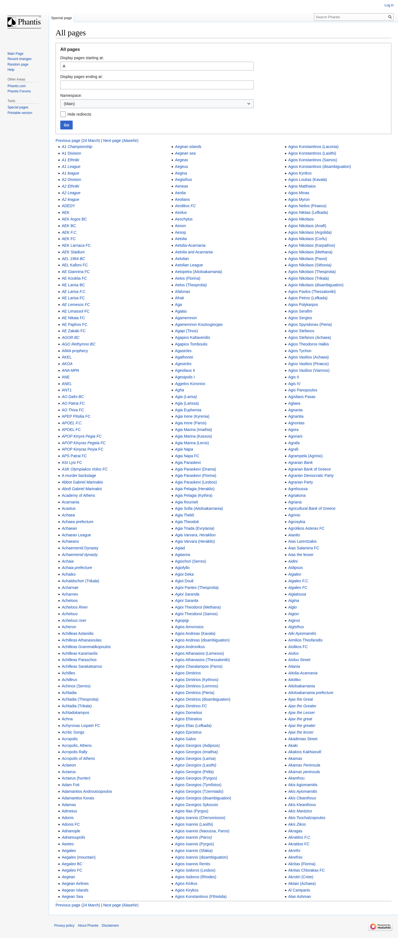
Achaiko (68, 574)
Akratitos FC (299, 844)
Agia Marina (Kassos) (193, 436)
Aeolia (180, 193)
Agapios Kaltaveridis (192, 337)
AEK (65, 212)
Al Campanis (299, 890)
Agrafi (293, 449)
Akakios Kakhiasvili (304, 752)
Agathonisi (184, 357)
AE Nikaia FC (73, 318)
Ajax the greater (302, 725)
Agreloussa (298, 489)
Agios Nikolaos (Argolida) (310, 232)
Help (10, 70)
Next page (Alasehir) (121, 140)
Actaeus (69, 772)
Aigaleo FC (297, 587)
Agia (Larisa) (186, 396)
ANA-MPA (70, 370)
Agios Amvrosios (189, 627)
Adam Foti (70, 785)
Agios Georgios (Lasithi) (195, 765)
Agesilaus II (185, 370)
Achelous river (74, 620)
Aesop (180, 232)
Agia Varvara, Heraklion (195, 535)
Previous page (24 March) (78, 140)
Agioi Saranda (187, 594)
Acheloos (70, 600)
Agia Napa (184, 449)
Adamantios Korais (78, 798)
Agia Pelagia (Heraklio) (194, 489)
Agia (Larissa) (187, 403)
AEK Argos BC (74, 219)
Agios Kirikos (186, 883)
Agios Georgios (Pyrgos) (196, 778)
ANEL (67, 383)
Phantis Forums (19, 91)
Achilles (68, 673)
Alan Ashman (299, 896)
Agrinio (294, 515)
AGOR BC (71, 337)
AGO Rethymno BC (78, 344)
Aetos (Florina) (187, 278)
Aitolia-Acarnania (303, 673)
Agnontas (296, 423)
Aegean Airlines (75, 883)
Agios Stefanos (301, 331)
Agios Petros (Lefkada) (308, 298)
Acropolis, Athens (76, 745)
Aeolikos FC (185, 206)
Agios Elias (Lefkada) (193, 725)
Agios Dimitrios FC (191, 706)
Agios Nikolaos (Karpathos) (311, 245)
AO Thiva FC (73, 410)
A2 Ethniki (70, 186)
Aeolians (182, 199)
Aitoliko (294, 679)
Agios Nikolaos (301, 219)
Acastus (68, 508)
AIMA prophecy (75, 351)
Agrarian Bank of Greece (309, 469)
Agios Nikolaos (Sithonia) (309, 265)
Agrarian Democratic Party (311, 475)
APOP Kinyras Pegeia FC (84, 443)
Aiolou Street (299, 660)
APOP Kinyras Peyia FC (82, 449)
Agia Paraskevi (188, 462)
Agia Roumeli (186, 502)
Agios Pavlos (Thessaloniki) (312, 291)
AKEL (67, 357)
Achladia (69, 692)
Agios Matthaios (302, 186)
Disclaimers (110, 925)
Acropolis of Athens (78, 758)
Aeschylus (184, 219)
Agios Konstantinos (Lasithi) (312, 153)
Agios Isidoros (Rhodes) (195, 877)
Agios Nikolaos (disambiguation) (316, 285)
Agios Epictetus (188, 732)
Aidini (293, 561)
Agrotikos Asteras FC (306, 528)
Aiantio (294, 535)
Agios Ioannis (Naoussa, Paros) (202, 831)
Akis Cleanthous (302, 798)
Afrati (179, 298)
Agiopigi (182, 620)
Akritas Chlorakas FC (306, 870)
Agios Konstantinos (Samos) (312, 160)
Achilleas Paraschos (79, 660)
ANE (66, 377)
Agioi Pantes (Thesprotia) (197, 587)
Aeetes (68, 844)
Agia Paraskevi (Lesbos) (196, 482)
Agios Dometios (188, 712)
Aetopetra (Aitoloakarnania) (198, 271)
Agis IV (294, 383)
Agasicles (183, 351)
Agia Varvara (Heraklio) (195, 541)
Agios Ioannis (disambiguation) (201, 857)
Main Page (15, 54)
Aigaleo (294, 574)
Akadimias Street (303, 739)
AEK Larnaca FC (76, 245)
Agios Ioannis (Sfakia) (194, 850)
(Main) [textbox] (69, 104)
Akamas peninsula (304, 772)
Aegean (68, 877)
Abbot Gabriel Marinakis (82, 482)
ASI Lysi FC (72, 462)
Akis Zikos (297, 824)
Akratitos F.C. (299, 837)
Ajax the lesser (301, 732)
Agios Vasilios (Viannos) (309, 370)
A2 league (70, 199)
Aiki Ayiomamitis (302, 633)
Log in (389, 5)
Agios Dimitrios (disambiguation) (203, 699)
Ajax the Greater (302, 706)
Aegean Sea (72, 896)
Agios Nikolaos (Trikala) (308, 278)
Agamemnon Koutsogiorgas (199, 324)
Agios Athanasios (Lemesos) (199, 653)
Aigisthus (296, 627)
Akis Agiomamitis (303, 785)
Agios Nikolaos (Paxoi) (307, 258)
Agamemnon (186, 318)
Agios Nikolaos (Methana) (310, 252)
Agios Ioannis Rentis (192, 864)
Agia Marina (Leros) (192, 443)
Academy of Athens (78, 495)
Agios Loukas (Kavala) (307, 179)
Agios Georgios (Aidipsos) (197, 745)
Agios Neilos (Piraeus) (307, 206)
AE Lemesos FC (76, 304)
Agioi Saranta (186, 600)
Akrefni (294, 850)
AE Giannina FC (76, 271)
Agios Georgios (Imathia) (196, 752)
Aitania (294, 666)
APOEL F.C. (72, 423)
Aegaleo (69, 850)
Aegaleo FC (72, 870)
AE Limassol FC (75, 311)
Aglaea (294, 403)
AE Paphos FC (74, 324)
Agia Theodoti (187, 521)
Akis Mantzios (300, 811)
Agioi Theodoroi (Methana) (198, 607)
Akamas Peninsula (304, 765)
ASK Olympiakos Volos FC (85, 469)
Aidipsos (295, 567)
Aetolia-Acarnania (190, 245)
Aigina (293, 600)
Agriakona (297, 495)
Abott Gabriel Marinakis (82, 489)
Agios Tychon (299, 351)
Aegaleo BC (72, 864)
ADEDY (68, 206)
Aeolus (181, 212)
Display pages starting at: (82, 58)
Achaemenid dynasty (80, 554)
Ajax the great (300, 719)
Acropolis (70, 739)
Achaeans (70, 541)
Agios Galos (185, 739)
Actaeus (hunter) (76, 778)
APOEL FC (71, 429)
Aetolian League (189, 265)
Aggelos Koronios (190, 383)
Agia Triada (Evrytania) (194, 528)
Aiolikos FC (298, 647)
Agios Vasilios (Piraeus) (308, 364)
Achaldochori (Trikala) (80, 581)
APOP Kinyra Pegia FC (81, 436)
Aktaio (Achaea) (302, 883)
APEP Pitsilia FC (76, 416)
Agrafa (294, 443)
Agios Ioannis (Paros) (193, 837)
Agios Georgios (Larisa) (195, 758)
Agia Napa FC (187, 456)
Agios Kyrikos (300, 173)
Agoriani (295, 436)
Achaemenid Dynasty (80, 548)
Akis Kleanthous (302, 804)
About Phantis (88, 925)
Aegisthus (183, 179)
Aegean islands (188, 146)
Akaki (293, 745)
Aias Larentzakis (302, 541)
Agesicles (183, 364)
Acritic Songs (73, 732)
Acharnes (70, 594)
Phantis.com (16, 86)
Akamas (295, 758)
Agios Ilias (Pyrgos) (191, 811)
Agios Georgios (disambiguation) (203, 798)
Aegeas (181, 160)
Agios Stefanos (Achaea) (309, 337)
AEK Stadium (73, 252)
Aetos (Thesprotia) (191, 285)
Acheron (69, 627)
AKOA (67, 364)
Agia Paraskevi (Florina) (195, 475)
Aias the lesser (301, 554)
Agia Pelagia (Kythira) (193, 495)
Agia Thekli (184, 515)
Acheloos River (75, 607)
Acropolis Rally (74, 752)
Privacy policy (64, 925)
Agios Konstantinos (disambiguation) (319, 166)
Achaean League (76, 535)
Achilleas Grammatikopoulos (86, 647)
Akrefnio (295, 857)
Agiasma (182, 554)
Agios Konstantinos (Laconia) (313, 146)
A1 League (71, 166)
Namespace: (71, 95)
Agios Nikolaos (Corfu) (307, 239)
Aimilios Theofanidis (305, 640)
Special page (61, 18)
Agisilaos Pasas (302, 396)
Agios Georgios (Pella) (194, 772)
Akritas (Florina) (302, 864)
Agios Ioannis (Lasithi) (194, 824)
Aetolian (182, 258)
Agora (293, 429)
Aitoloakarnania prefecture (310, 692)
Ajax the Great (300, 699)
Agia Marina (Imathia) (193, 429)
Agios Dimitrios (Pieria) (194, 692)
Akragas (295, 831)
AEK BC (69, 226)
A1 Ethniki (70, 160)
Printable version (19, 113)
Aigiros (294, 620)
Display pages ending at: (81, 76)
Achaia (68, 561)
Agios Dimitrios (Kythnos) (196, 679)
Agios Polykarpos (303, 304)
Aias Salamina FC (303, 548)
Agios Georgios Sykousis (196, 804)
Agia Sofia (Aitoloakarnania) (199, 508)
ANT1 (67, 390)
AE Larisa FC (73, 298)
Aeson (180, 226)
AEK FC (69, 239)
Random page (17, 64)
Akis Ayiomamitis (302, 791)
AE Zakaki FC (73, 331)
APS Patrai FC (74, 456)
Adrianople (71, 831)
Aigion (293, 614)
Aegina (181, 173)
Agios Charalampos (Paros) (198, 666)
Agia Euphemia (188, 410)
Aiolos (293, 653)
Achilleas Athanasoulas (81, 640)
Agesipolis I (185, 377)
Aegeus (181, 166)
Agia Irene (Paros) (190, 423)
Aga (178, 304)
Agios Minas (298, 193)
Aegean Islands (75, 890)
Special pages (17, 107)
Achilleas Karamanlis (80, 653)
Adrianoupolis (73, 837)
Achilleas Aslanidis (77, 633)
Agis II (293, 377)
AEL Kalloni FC (75, 265)
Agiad (180, 548)
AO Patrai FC (73, 403)
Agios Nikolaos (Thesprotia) (312, 271)
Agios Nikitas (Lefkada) (308, 212)
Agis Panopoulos (302, 390)
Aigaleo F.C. (298, 581)
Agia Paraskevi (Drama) (195, 469)
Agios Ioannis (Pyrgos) (194, 844)
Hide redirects (79, 114)
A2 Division (71, 179)
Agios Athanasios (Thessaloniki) (202, 660)
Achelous (70, 614)
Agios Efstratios (188, 719)
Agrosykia (296, 521)
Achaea (68, 515)
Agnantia (295, 416)
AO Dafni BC (73, 396)
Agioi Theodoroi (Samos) (196, 614)
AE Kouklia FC (74, 278)
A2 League (71, 193)
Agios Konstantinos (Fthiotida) (201, 896)
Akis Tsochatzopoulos (306, 817)
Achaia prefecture (77, 567)
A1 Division (71, 153)
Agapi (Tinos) (186, 331)
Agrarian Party (300, 482)
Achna (67, 719)
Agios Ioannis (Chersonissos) (200, 817)
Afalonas (182, 291)
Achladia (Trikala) (76, 706)
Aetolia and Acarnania (194, 252)
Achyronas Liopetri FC (81, 725)
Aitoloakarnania (301, 686)
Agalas (181, 311)
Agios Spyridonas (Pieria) (310, 324)
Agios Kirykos (186, 890)
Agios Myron (299, 199)
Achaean (69, 528)
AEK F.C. (69, 232)
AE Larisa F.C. (74, 291)
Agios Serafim (300, 311)
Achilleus (69, 679)
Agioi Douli (184, 581)
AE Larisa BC (73, 285)
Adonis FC (71, 824)
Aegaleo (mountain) (78, 857)
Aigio (292, 607)
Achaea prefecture (77, 521)
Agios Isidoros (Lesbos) (195, 870)
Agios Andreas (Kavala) (195, 633)
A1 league (70, 173)
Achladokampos (75, 712)
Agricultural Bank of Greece (312, 508)
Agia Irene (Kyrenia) (192, 416)
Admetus (69, 811)
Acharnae (70, 587)
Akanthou (296, 778)
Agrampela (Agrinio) (305, 456)
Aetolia (181, 239)
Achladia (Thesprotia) (80, 699)
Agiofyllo (182, 567)
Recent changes (19, 59)
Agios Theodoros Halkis (308, 344)
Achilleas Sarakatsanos (82, 666)
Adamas (69, 804)
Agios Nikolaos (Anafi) (307, 226)
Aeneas (181, 186)
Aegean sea (185, 153)
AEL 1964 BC (73, 258)
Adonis (68, 817)
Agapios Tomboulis (191, 344)
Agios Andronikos (190, 647)
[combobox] (157, 103)
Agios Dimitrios (188, 673)
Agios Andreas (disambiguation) (202, 640)
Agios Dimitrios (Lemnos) (196, 686)
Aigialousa (297, 594)
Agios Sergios (300, 318)
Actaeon (69, 765)
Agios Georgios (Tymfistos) (198, 785)
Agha (179, 390)
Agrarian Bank (300, 462)
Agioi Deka (184, 574)
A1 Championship (77, 146)
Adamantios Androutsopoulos (87, 791)
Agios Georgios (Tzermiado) (199, 791)
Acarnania (70, 502)
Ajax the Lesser (301, 712)
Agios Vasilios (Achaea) (308, 357)
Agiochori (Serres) (190, 561)
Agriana (295, 502)
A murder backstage (79, 475)
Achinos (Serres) (76, 686)
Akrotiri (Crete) (300, 877)
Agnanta (295, 410)
